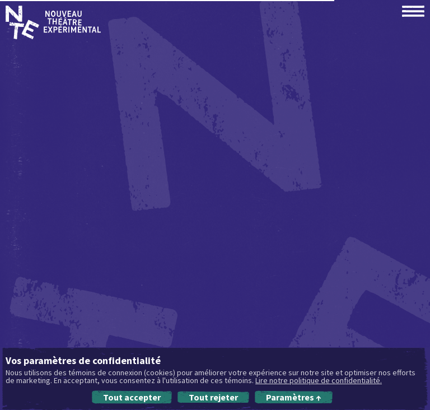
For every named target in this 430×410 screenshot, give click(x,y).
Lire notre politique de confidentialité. (318, 380)
